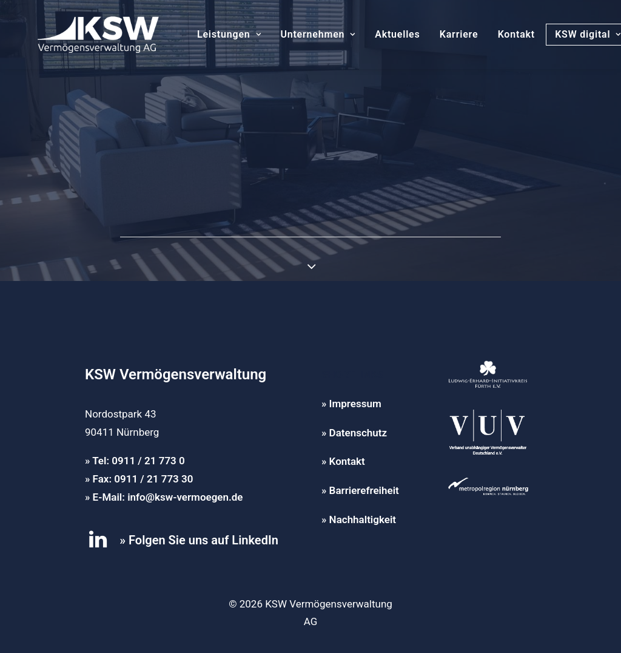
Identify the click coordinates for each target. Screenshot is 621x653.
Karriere (440, 34)
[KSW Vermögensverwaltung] (80, 34)
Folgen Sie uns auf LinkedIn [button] (203, 540)
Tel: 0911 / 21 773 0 (138, 461)
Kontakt (498, 34)
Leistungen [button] (211, 34)
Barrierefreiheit (364, 490)
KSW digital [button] (570, 34)
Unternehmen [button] (299, 34)
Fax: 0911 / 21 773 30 (143, 479)
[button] (98, 544)
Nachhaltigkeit (362, 519)
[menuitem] (210, 34)
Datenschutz (358, 433)
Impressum (355, 404)
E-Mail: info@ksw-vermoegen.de (168, 497)
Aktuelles (379, 34)
